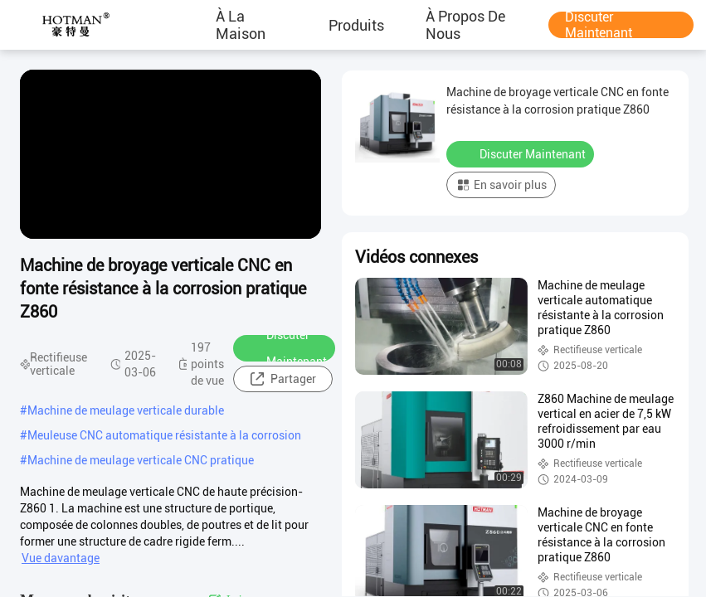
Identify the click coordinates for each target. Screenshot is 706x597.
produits (356, 25)
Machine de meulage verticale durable (125, 410)
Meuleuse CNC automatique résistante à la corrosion (164, 435)
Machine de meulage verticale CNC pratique (140, 460)
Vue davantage (61, 558)
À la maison (240, 25)
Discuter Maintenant (598, 25)
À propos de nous (465, 25)
